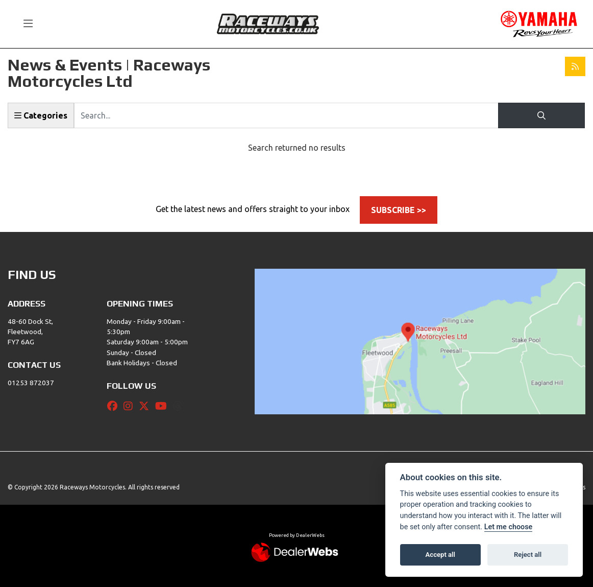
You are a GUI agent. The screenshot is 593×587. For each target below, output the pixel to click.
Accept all (440, 554)
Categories (40, 115)
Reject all (527, 554)
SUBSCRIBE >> (398, 210)
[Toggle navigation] (23, 24)
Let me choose (508, 527)
